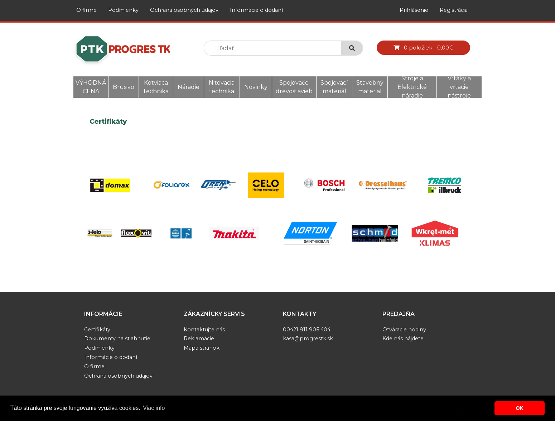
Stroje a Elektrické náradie (412, 87)
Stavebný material (369, 87)
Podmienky (123, 10)
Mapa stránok (201, 348)
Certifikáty (97, 329)
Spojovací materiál (334, 87)
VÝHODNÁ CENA (91, 87)
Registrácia (454, 10)
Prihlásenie (414, 10)
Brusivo (123, 87)
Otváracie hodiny (404, 329)
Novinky (255, 87)
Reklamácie (199, 338)
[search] (275, 48)
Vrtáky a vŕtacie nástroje (459, 87)
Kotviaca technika (156, 87)
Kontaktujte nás (204, 329)
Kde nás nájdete (403, 338)
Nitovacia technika (222, 87)
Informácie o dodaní (256, 10)
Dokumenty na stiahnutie (117, 338)
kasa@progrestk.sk (308, 338)
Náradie (188, 87)
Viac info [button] (154, 408)
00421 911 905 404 (306, 329)
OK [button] (519, 408)
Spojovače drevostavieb (294, 87)
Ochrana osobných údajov (184, 10)
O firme (86, 10)
